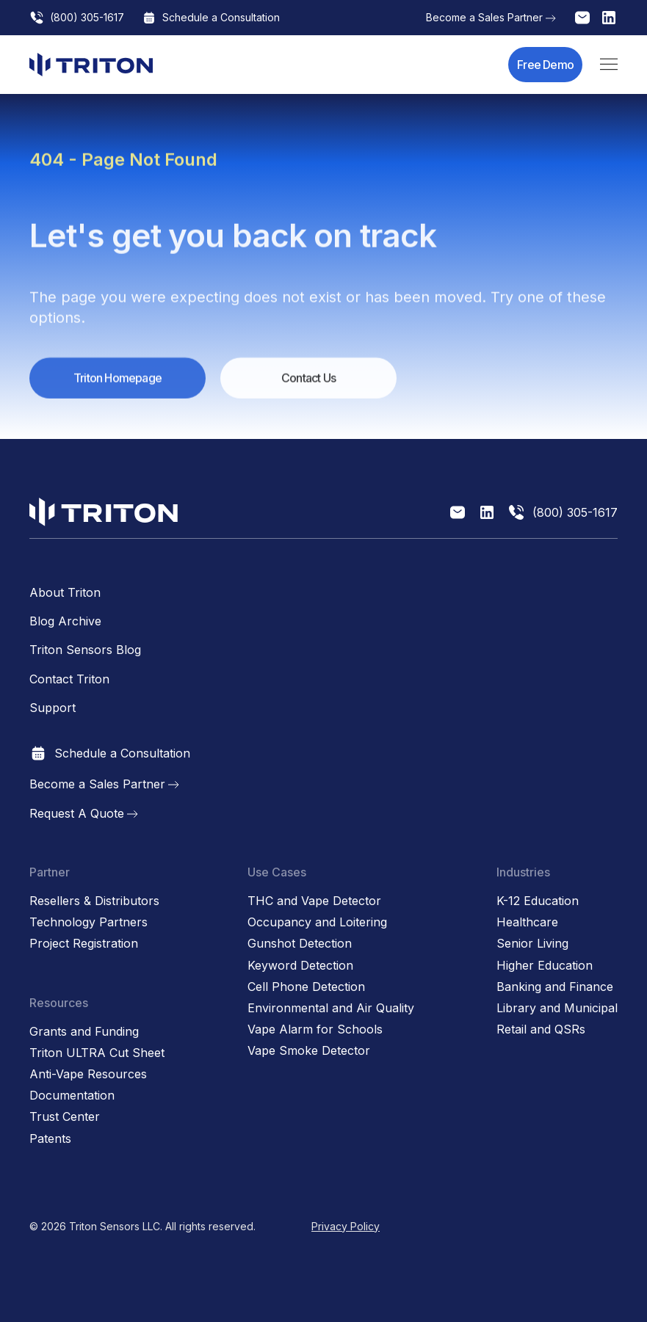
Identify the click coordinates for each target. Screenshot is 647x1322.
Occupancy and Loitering (317, 922)
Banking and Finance (554, 987)
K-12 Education (537, 901)
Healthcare (527, 922)
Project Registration (83, 944)
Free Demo (545, 64)
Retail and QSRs (540, 1029)
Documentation (72, 1096)
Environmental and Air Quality (330, 1008)
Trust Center (64, 1117)
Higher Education (544, 966)
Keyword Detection (300, 966)
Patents (50, 1139)
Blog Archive (65, 621)
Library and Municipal (557, 1008)
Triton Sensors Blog (85, 650)
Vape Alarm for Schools (315, 1029)
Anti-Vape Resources (88, 1074)
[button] (609, 64)
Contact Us (308, 384)
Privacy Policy (345, 1226)
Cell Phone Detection (306, 987)
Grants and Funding (84, 1032)
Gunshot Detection (299, 944)
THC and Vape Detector (314, 901)
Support (52, 708)
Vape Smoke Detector (308, 1051)
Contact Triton (69, 679)
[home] (91, 64)
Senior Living (532, 944)
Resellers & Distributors (94, 901)
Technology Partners (88, 922)
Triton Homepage (117, 384)
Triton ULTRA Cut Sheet (97, 1053)
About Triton (65, 593)
